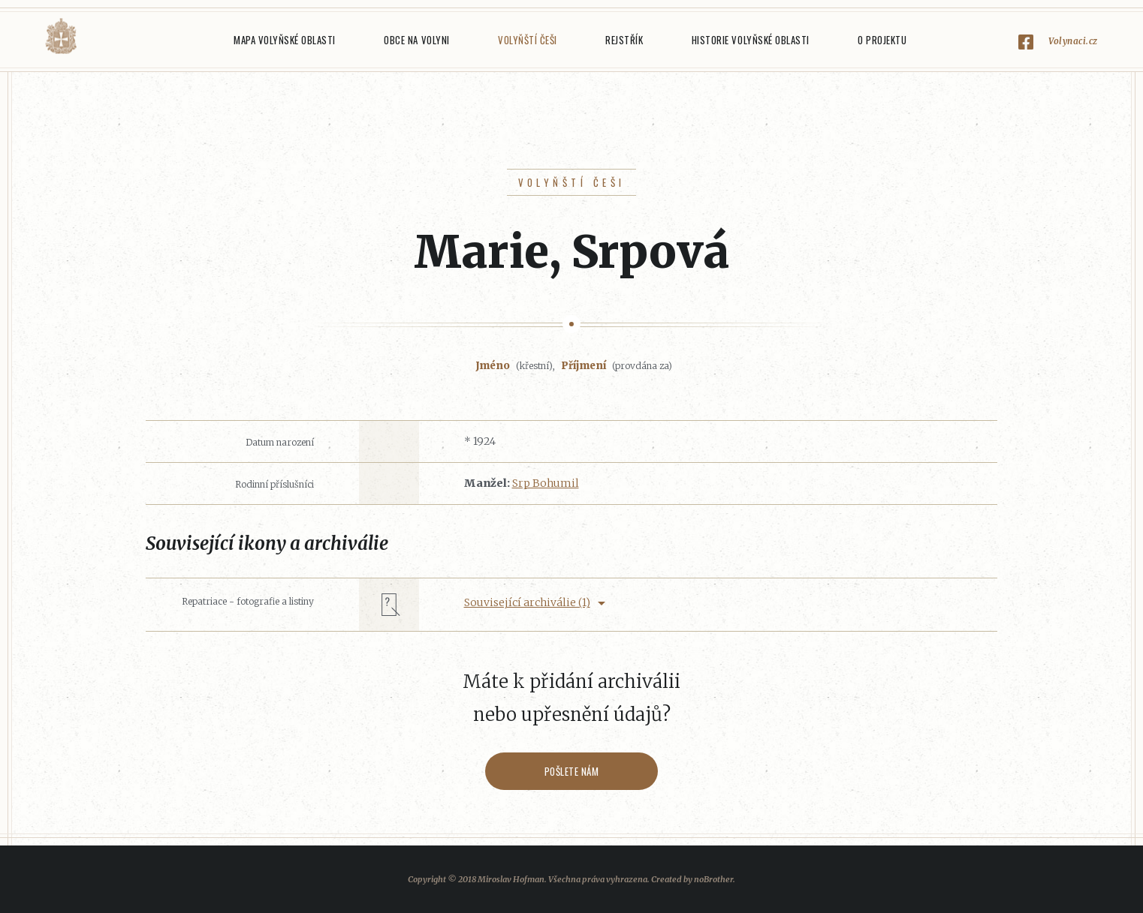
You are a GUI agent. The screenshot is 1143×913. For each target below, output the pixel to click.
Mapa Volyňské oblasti (285, 39)
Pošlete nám (571, 771)
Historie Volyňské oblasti (751, 39)
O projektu (882, 39)
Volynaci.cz (1073, 41)
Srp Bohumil (545, 483)
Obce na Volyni (416, 39)
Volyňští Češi (527, 39)
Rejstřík (624, 39)
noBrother (713, 879)
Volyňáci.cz (61, 36)
